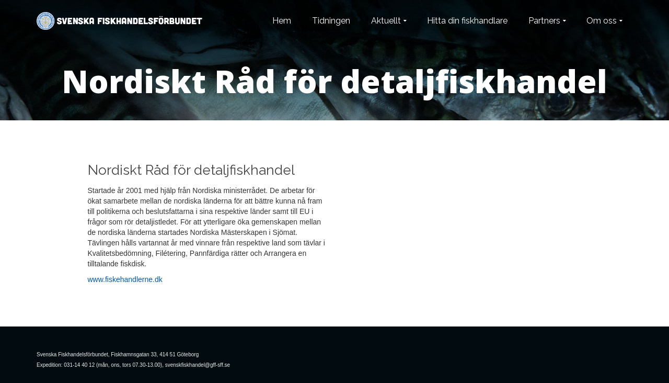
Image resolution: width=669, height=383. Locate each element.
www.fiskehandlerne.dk (125, 279)
